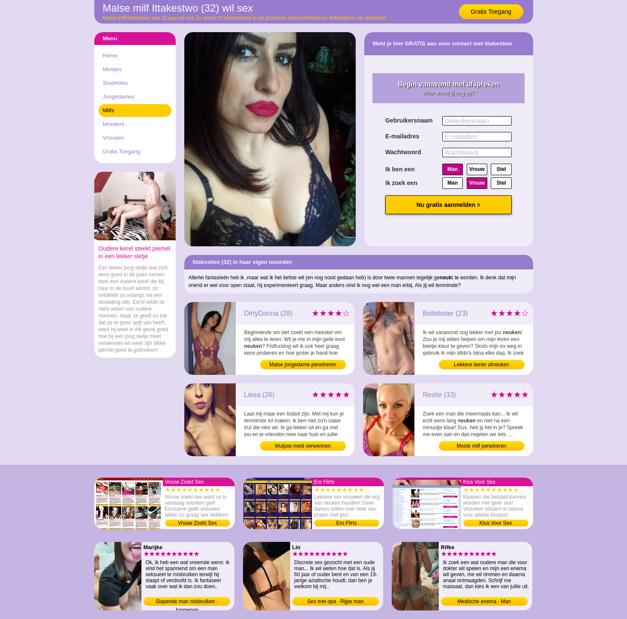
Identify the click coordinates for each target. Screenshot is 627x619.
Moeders (114, 124)
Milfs (108, 110)
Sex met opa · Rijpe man (335, 601)
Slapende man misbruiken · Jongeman (187, 602)
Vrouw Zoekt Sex (197, 523)
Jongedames (119, 96)
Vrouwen (114, 138)
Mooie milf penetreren (481, 446)
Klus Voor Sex (496, 523)
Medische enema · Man (484, 601)
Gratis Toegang (491, 11)
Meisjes (112, 69)
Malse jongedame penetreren (302, 365)
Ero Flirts (346, 523)
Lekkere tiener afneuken (481, 365)
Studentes (115, 83)
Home (110, 55)
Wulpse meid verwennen (303, 446)
